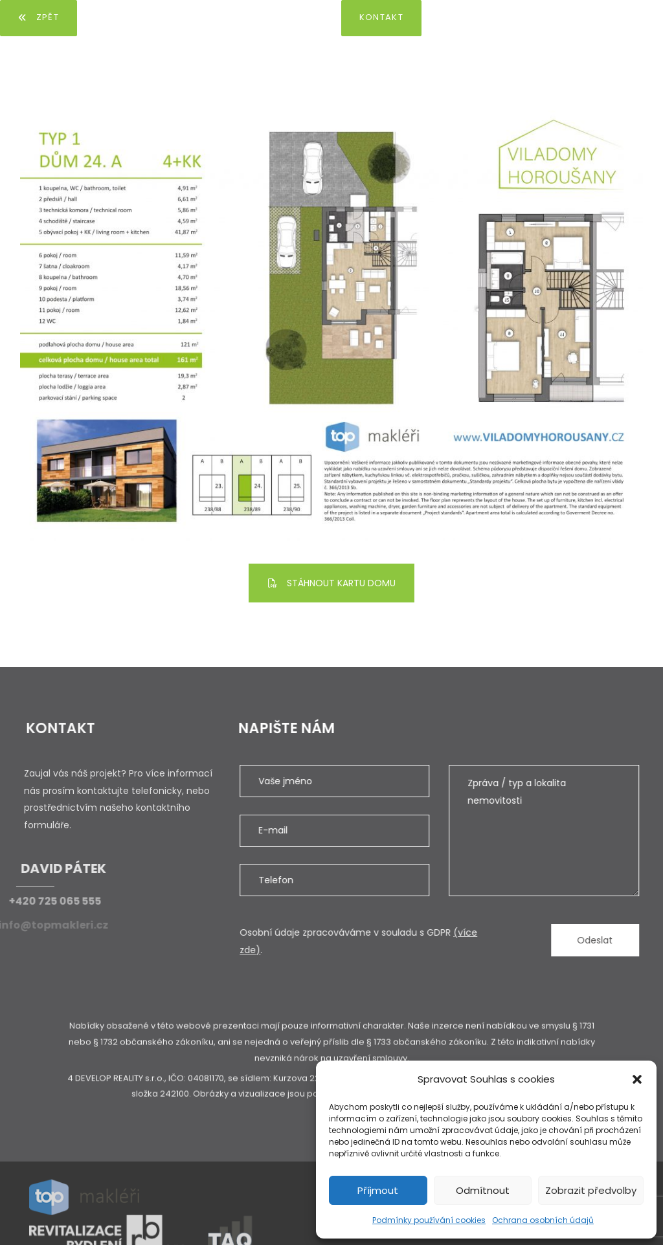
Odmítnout (483, 1190)
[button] (637, 1079)
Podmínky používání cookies (429, 1220)
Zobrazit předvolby (590, 1190)
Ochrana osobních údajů (543, 1220)
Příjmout (377, 1190)
